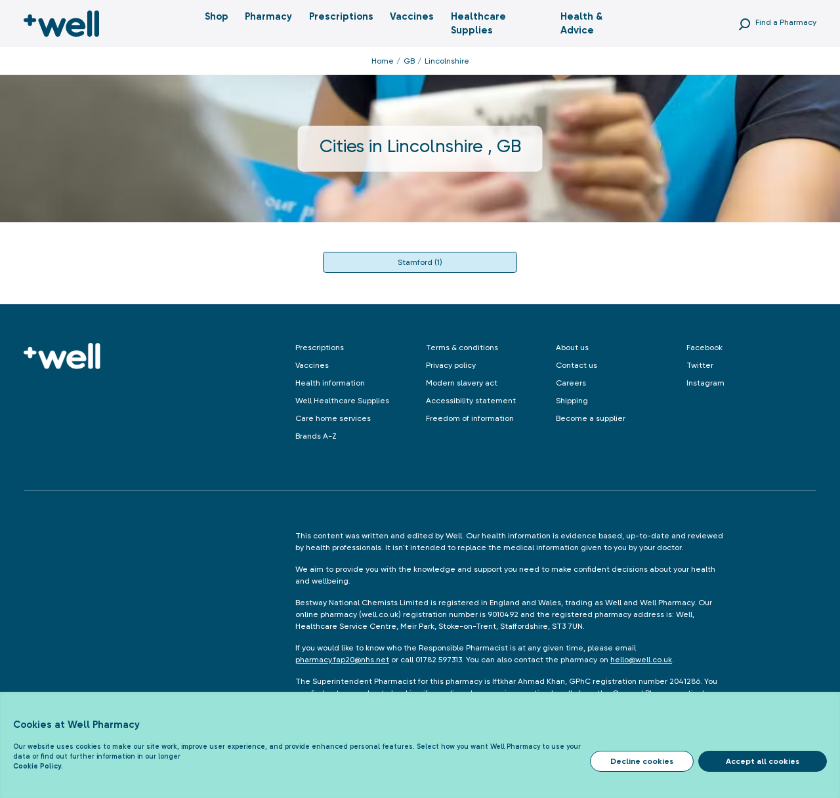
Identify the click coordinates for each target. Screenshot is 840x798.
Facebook (704, 347)
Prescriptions (341, 16)
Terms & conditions (462, 347)
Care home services (333, 418)
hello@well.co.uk (641, 659)
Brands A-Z (316, 436)
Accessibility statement (471, 400)
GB (409, 61)
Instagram (705, 383)
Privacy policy (451, 365)
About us (572, 347)
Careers (571, 383)
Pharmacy (268, 16)
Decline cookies (641, 761)
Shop (216, 16)
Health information (330, 383)
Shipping (572, 400)
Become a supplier (590, 418)
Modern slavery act (461, 383)
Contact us (576, 365)
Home (382, 61)
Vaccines (412, 16)
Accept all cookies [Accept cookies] (762, 761)
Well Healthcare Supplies (342, 400)
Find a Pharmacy (785, 22)
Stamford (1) (420, 262)
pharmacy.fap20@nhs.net (342, 659)
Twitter (699, 365)
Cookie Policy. (38, 766)
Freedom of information (470, 418)
